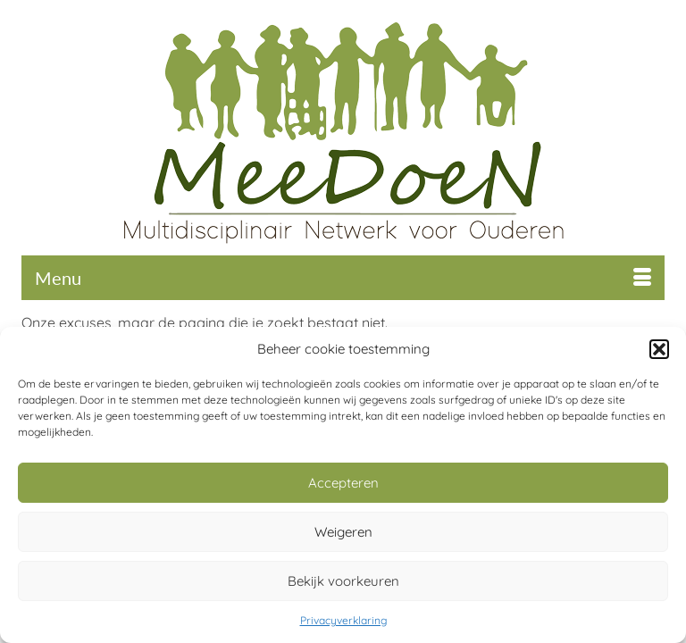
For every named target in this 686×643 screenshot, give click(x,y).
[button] (659, 349)
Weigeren (343, 531)
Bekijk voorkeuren (343, 580)
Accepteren (343, 482)
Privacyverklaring (343, 620)
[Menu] (343, 277)
